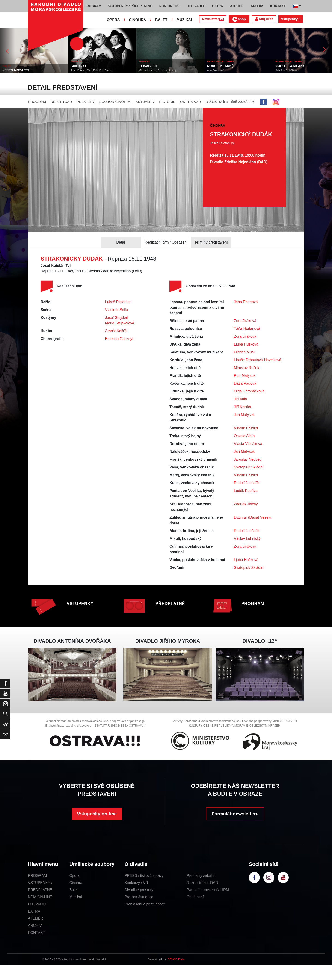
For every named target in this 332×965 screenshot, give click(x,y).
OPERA (113, 20)
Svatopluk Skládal (248, 467)
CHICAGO (78, 66)
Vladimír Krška (246, 428)
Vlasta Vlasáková (248, 444)
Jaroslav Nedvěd (247, 459)
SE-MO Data (176, 959)
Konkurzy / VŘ (136, 883)
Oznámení (195, 897)
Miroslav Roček (246, 368)
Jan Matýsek (244, 415)
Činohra (75, 883)
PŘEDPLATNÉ (170, 603)
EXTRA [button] (217, 6)
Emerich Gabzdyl (119, 339)
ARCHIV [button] (257, 6)
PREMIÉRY (86, 102)
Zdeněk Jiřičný (246, 504)
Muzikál (75, 897)
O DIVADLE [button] (196, 6)
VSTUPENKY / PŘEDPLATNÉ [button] (130, 6)
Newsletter (212, 19)
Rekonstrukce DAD (202, 883)
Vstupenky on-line (97, 813)
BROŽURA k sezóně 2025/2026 (229, 102)
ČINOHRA (137, 20)
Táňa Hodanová (247, 329)
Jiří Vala (240, 399)
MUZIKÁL (185, 20)
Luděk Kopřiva (246, 491)
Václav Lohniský (247, 539)
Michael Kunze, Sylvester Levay (157, 70)
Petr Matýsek (244, 376)
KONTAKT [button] (277, 6)
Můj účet (264, 19)
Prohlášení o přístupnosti (145, 904)
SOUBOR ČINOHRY (115, 102)
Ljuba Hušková (246, 344)
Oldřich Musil (244, 352)
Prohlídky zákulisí (201, 876)
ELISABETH (148, 66)
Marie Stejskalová (119, 323)
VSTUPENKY (80, 603)
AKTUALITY (145, 102)
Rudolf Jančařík (247, 483)
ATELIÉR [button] (237, 6)
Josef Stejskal (116, 318)
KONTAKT (36, 933)
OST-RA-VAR (190, 102)
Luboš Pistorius (117, 302)
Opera (74, 876)
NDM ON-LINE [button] (170, 6)
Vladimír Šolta (116, 310)
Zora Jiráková (245, 321)
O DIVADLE (37, 904)
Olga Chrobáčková (249, 391)
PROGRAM (37, 102)
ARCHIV (35, 925)
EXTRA (34, 911)
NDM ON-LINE (40, 897)
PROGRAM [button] (92, 6)
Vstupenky (290, 19)
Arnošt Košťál (116, 331)
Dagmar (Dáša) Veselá (252, 517)
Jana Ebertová (246, 302)
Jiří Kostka (242, 407)
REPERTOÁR (61, 102)
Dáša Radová (245, 383)
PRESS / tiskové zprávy (144, 876)
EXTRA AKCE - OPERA (221, 61)
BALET (161, 20)
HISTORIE (167, 102)
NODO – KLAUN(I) (221, 66)
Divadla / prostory (139, 890)
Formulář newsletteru (235, 813)
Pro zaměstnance (139, 897)
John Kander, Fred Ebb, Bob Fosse (91, 70)
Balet (73, 890)
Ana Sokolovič (215, 70)
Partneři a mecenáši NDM (208, 890)
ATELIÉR (35, 918)
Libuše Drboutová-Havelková (257, 360)
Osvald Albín (244, 436)
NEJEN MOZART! (15, 70)
